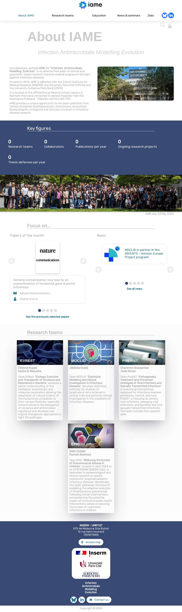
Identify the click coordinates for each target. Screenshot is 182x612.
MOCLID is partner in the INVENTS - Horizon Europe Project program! (144, 254)
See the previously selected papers (47, 317)
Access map (90, 543)
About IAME (26, 16)
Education (99, 16)
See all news (134, 289)
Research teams (63, 16)
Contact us (99, 600)
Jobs (150, 16)
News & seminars (128, 16)
